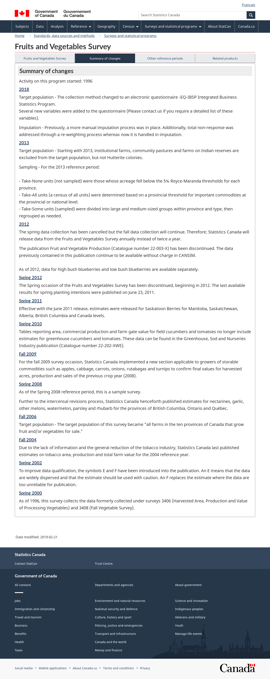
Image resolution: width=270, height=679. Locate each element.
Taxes (19, 650)
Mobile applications (53, 668)
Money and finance (108, 650)
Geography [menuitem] (106, 26)
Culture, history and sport (113, 617)
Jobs (18, 601)
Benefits (20, 634)
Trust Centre (104, 564)
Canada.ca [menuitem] (246, 26)
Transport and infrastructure (115, 634)
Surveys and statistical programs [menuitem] (173, 26)
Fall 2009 (27, 353)
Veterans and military (190, 617)
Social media (24, 668)
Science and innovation (191, 601)
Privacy (145, 668)
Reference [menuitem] (81, 26)
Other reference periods (165, 58)
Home (19, 35)
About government (188, 585)
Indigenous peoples (189, 609)
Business (21, 625)
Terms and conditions (118, 668)
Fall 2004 (27, 439)
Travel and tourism (28, 617)
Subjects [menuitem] (22, 26)
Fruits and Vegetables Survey (45, 58)
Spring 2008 (30, 383)
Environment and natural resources (120, 601)
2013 (24, 142)
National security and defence (116, 609)
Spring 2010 (30, 323)
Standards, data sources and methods (64, 35)
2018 (24, 89)
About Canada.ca (85, 668)
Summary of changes (105, 58)
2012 (24, 223)
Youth (179, 625)
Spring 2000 (30, 492)
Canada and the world (110, 642)
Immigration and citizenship (35, 609)
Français (248, 5)
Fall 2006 (27, 416)
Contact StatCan (26, 564)
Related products (225, 58)
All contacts (23, 585)
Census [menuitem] (130, 26)
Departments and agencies (114, 585)
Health (19, 642)
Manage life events (188, 634)
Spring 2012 (30, 277)
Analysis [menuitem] (57, 26)
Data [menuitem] (40, 26)
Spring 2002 (30, 462)
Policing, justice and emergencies (119, 625)
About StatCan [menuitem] (219, 26)
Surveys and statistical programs (130, 35)
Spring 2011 (30, 300)
